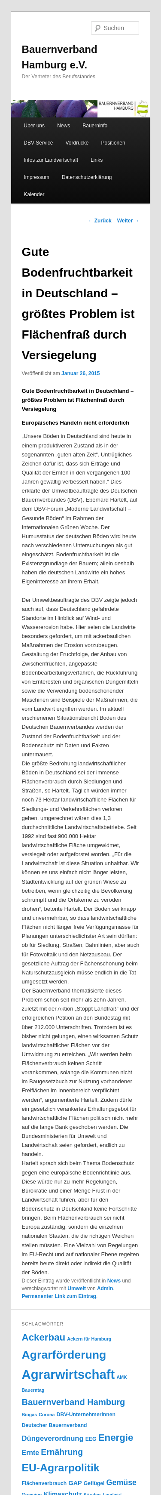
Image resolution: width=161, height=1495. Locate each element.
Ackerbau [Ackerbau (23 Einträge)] (44, 1337)
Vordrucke (76, 143)
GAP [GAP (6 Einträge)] (75, 1483)
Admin (105, 1288)
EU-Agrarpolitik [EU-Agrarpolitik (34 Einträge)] (61, 1467)
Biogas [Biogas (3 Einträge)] (29, 1414)
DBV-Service (38, 143)
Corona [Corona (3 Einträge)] (47, 1414)
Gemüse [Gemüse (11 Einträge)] (121, 1482)
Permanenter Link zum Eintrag (59, 1296)
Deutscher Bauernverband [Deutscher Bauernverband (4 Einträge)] (54, 1425)
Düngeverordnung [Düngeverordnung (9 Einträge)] (53, 1438)
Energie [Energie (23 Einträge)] (116, 1437)
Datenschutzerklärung (87, 177)
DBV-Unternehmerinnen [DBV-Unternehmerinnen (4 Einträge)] (86, 1415)
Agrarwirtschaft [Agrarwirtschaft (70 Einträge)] (68, 1374)
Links (97, 160)
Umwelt (76, 1288)
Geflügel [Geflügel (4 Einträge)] (94, 1483)
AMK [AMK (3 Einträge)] (121, 1377)
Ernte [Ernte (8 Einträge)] (30, 1452)
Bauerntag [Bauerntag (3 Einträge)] (33, 1390)
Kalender (34, 194)
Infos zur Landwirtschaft (51, 160)
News (63, 126)
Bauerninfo (94, 126)
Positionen (113, 143)
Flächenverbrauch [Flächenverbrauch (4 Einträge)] (44, 1483)
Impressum (36, 177)
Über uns (34, 126)
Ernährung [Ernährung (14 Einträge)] (62, 1452)
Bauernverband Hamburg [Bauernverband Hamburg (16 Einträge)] (73, 1402)
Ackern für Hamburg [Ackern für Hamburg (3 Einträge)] (89, 1338)
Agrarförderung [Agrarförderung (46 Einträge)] (64, 1354)
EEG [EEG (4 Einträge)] (91, 1439)
